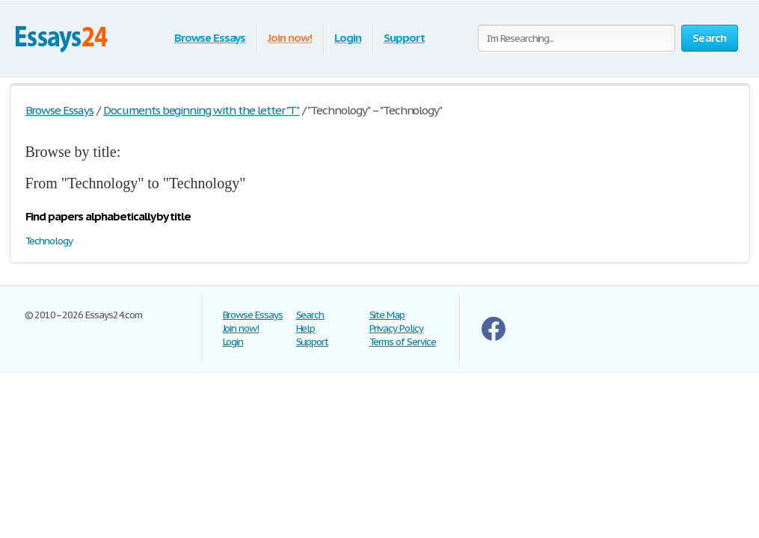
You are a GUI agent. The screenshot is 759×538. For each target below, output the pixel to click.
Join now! (290, 38)
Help (306, 328)
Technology (49, 241)
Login (347, 38)
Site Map (387, 315)
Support (404, 38)
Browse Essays (209, 38)
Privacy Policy (396, 328)
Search (310, 315)
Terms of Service (402, 342)
